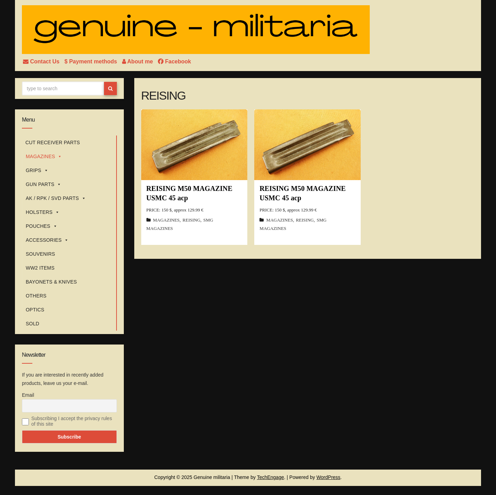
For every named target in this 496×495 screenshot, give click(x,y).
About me (138, 61)
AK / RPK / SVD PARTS (56, 198)
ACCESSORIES (47, 240)
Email (28, 395)
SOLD (32, 323)
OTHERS (36, 296)
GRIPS (37, 170)
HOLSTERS (42, 212)
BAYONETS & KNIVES (51, 282)
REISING (191, 220)
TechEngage (270, 477)
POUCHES (41, 226)
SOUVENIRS (40, 254)
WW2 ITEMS (40, 268)
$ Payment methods (91, 61)
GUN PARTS (43, 184)
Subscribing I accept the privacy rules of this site (71, 421)
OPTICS (35, 309)
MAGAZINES (44, 156)
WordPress (329, 477)
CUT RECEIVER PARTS (52, 142)
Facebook (174, 61)
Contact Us (42, 61)
